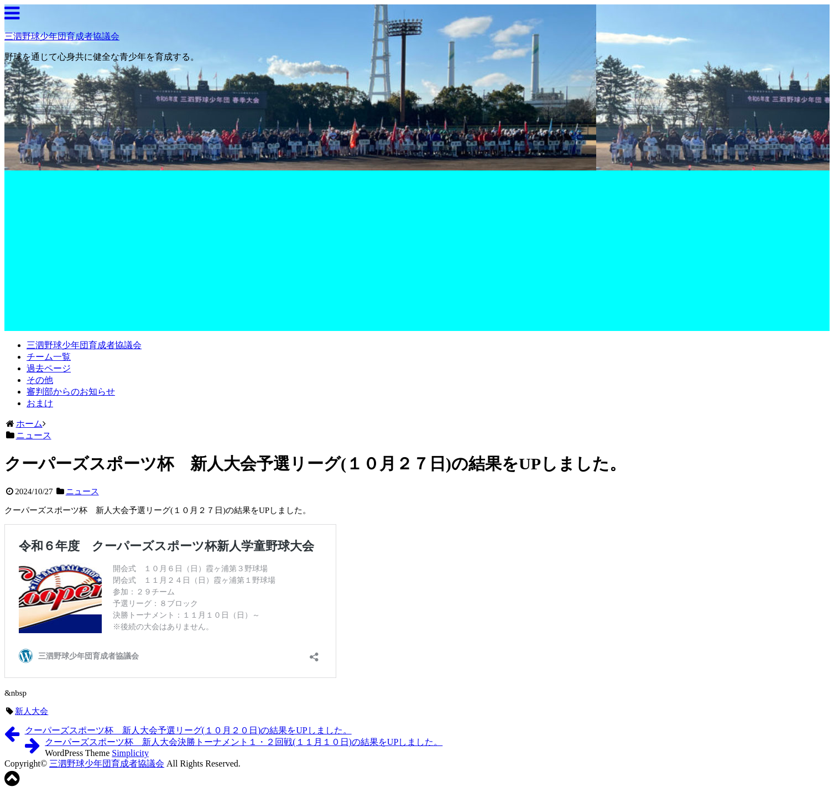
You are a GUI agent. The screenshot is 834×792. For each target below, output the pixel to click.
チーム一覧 (49, 356)
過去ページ (49, 368)
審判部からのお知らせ (71, 391)
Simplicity (130, 753)
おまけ (40, 403)
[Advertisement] (417, 253)
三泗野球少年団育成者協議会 (61, 36)
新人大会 (31, 711)
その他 (40, 380)
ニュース (82, 491)
